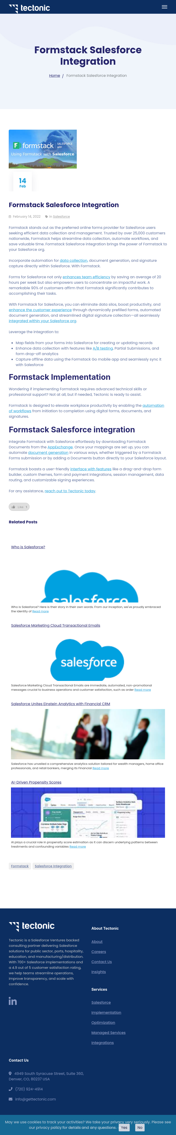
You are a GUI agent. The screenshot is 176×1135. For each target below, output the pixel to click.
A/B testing (103, 348)
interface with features (91, 469)
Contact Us (101, 961)
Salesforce (61, 216)
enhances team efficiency (86, 277)
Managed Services (108, 1032)
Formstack (20, 866)
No (140, 1127)
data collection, (74, 260)
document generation (48, 452)
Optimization (103, 1022)
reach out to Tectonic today (70, 491)
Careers (98, 951)
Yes (124, 1127)
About (97, 941)
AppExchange (60, 447)
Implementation (106, 1012)
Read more (40, 611)
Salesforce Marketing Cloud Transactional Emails (55, 625)
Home (54, 75)
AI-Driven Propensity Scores (36, 782)
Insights (98, 971)
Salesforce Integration (53, 866)
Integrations (102, 1042)
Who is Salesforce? (28, 547)
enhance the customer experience (40, 310)
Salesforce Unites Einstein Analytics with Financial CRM (60, 704)
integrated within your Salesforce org (42, 321)
